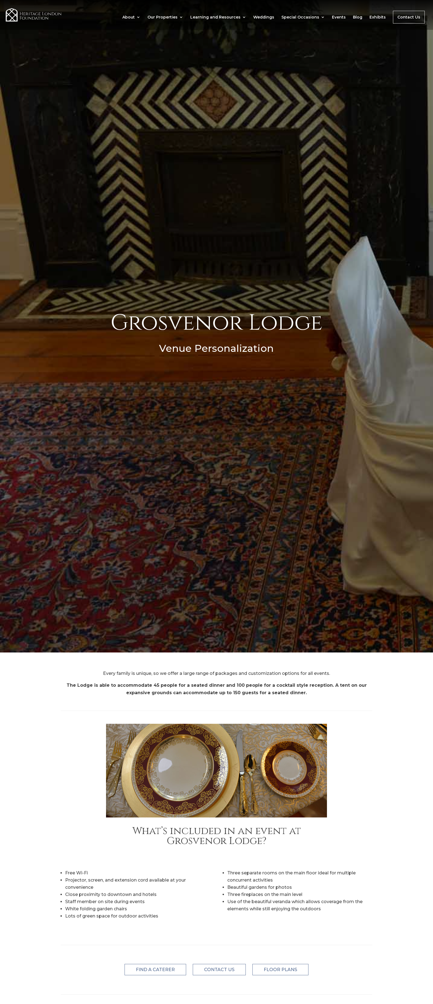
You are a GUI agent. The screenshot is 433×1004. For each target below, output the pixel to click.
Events (339, 17)
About (128, 17)
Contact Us (408, 17)
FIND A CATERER (155, 969)
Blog (357, 17)
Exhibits (377, 17)
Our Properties (162, 17)
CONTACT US (219, 969)
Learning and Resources (215, 17)
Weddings (263, 17)
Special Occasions (300, 17)
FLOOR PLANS (280, 969)
